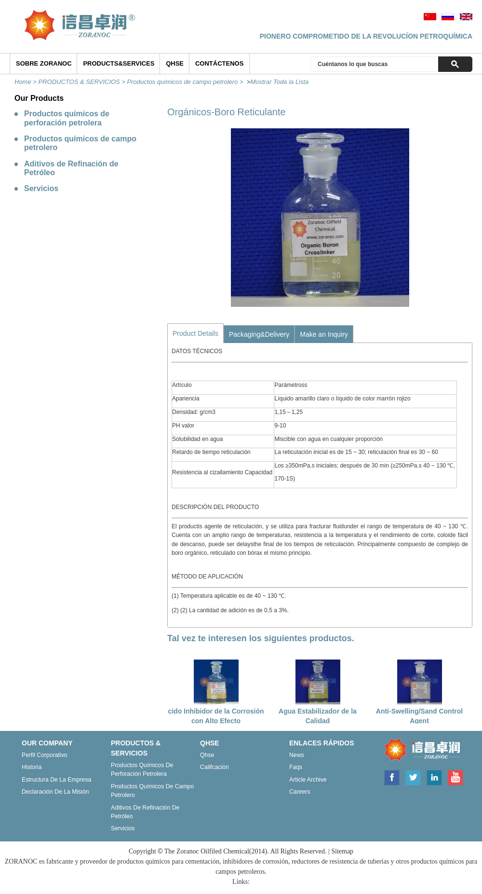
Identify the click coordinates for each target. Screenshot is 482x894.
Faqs (295, 767)
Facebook (391, 777)
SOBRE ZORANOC (44, 63)
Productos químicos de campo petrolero (80, 143)
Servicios (41, 188)
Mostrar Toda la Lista (279, 81)
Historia (32, 767)
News (296, 755)
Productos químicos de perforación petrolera (66, 118)
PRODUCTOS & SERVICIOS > (83, 81)
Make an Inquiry (324, 334)
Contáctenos (219, 63)
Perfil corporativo (44, 755)
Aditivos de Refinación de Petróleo (71, 168)
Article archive (308, 779)
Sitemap (342, 851)
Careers (299, 791)
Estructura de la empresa (56, 779)
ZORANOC (420, 750)
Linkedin (434, 777)
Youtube (455, 777)
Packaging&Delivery (259, 334)
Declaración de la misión (55, 791)
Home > (26, 81)
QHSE (175, 63)
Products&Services (118, 63)
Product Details (195, 333)
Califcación (214, 767)
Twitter (413, 777)
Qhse (207, 755)
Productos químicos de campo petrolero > (186, 81)
